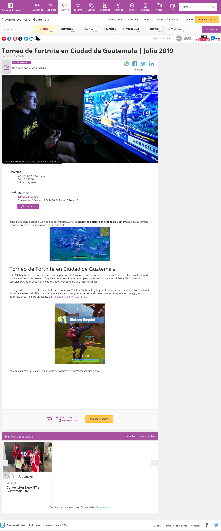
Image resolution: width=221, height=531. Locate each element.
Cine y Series (115, 19)
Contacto (195, 525)
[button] (211, 29)
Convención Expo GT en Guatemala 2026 (24, 489)
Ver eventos (102, 507)
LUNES (87, 28)
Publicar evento (207, 19)
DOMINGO (66, 28)
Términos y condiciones (176, 525)
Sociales (6, 56)
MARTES (109, 28)
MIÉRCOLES (131, 28)
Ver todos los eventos (141, 436)
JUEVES (153, 28)
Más (188, 19)
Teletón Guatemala (77, 296)
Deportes (148, 19)
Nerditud (57, 296)
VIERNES (174, 28)
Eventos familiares (168, 19)
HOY (44, 28)
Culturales (132, 19)
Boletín (157, 525)
